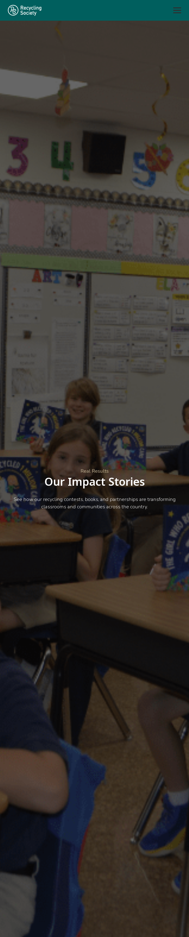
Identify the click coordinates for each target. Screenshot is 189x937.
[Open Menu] (177, 10)
